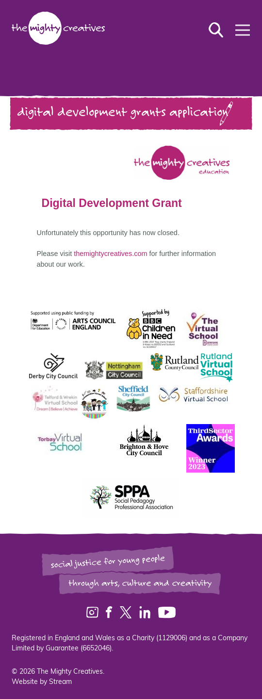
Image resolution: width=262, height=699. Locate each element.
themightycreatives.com (120, 253)
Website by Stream (42, 682)
